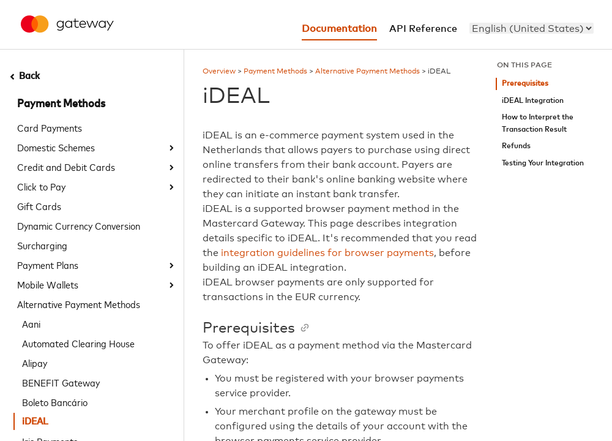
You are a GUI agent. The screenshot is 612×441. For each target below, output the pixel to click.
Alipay (34, 362)
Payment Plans (47, 264)
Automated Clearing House (78, 343)
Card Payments (49, 127)
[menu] (531, 28)
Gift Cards (39, 206)
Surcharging (42, 245)
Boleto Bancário (55, 402)
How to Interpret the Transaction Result (537, 123)
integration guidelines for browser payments (327, 253)
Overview (219, 71)
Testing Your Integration (543, 163)
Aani (31, 323)
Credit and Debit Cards (66, 166)
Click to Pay (41, 186)
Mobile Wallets (47, 284)
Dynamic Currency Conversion (78, 225)
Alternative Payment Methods (78, 304)
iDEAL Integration (533, 101)
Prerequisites (525, 84)
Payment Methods (61, 104)
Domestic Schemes (56, 147)
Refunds (516, 146)
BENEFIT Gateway (61, 382)
